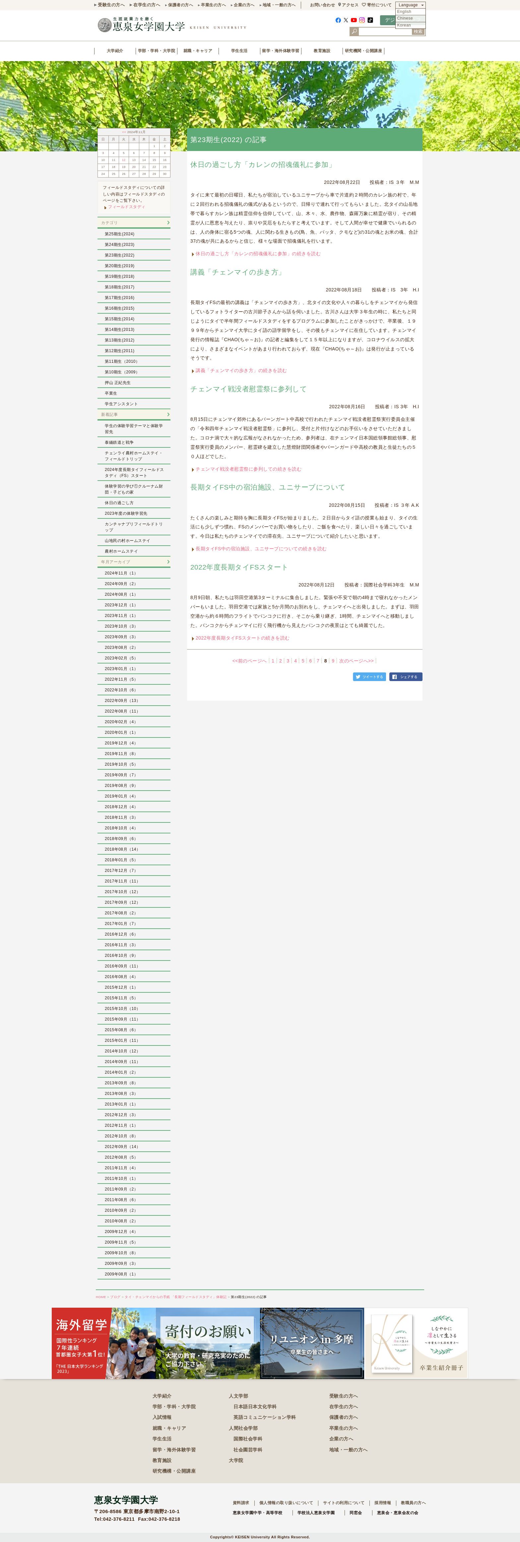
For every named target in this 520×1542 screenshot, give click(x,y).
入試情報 (162, 1417)
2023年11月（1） (121, 615)
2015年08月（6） (121, 1030)
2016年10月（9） (121, 955)
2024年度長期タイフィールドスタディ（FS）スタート (134, 472)
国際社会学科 (247, 1438)
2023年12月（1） (121, 605)
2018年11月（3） (121, 817)
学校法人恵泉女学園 (316, 1512)
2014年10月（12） (122, 1051)
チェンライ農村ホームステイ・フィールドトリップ (134, 456)
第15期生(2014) (120, 319)
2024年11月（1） (121, 573)
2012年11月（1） (121, 1125)
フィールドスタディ (127, 206)
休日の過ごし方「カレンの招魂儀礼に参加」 (263, 164)
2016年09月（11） (122, 966)
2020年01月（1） (121, 732)
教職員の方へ (413, 1503)
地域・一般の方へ (279, 5)
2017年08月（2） (121, 913)
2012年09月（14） (122, 1146)
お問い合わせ (322, 5)
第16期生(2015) (120, 308)
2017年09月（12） (122, 902)
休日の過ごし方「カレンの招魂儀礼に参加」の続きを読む (258, 253)
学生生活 (239, 50)
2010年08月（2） (121, 1221)
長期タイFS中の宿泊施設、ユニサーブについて (268, 487)
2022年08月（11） (122, 711)
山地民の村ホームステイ (128, 540)
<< (124, 132)
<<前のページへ (249, 660)
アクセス (350, 5)
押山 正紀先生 (118, 382)
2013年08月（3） (121, 1093)
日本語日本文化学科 (255, 1406)
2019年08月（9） (121, 785)
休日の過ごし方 (119, 503)
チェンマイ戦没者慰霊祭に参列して (248, 389)
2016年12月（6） (121, 934)
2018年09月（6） (121, 838)
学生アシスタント (121, 404)
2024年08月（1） (121, 594)
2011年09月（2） (121, 1189)
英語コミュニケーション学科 (264, 1417)
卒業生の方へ (213, 5)
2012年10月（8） (121, 1136)
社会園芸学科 (247, 1449)
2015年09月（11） (122, 1019)
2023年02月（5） (121, 658)
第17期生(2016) (120, 297)
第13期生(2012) (120, 340)
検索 (418, 31)
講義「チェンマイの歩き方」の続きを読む (241, 370)
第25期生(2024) (120, 234)
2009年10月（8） (121, 1253)
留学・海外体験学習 (280, 50)
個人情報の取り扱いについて (286, 1503)
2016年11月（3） (121, 945)
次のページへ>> (356, 660)
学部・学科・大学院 (156, 50)
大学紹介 (115, 50)
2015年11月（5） (121, 998)
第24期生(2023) (120, 244)
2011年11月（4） (121, 1168)
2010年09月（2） (121, 1210)
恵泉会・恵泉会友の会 (398, 1512)
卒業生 (111, 393)
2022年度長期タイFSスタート (239, 567)
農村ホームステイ (121, 551)
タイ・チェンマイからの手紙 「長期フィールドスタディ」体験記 (176, 1297)
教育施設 (322, 50)
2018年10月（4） (121, 828)
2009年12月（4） (121, 1231)
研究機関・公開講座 (363, 50)
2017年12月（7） (121, 870)
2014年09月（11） (122, 1061)
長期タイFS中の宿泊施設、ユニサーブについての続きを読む (261, 548)
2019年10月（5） (121, 764)
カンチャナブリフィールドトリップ (134, 527)
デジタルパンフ (403, 20)
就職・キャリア (198, 50)
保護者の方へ (180, 5)
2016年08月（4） (121, 976)
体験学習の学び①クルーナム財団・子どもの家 (134, 489)
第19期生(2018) (120, 276)
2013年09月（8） (121, 1083)
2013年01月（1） (121, 1104)
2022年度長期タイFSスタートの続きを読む (243, 638)
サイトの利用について (343, 1503)
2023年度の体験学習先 (126, 513)
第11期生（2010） (122, 361)
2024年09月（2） (121, 583)
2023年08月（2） (121, 647)
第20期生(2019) (120, 266)
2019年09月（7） (121, 775)
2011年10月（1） (121, 1178)
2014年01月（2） (121, 1072)
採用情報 (382, 1503)
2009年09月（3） (121, 1263)
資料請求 (241, 1503)
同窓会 (356, 1512)
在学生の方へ (146, 4)
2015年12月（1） (121, 987)
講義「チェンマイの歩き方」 (238, 272)
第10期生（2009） (122, 372)
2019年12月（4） (121, 743)
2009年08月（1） (121, 1274)
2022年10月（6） (121, 690)
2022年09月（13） (122, 700)
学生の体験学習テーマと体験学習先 (134, 429)
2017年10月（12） (122, 891)
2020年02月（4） (121, 722)
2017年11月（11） (122, 881)
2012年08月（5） (121, 1157)
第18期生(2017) (120, 287)
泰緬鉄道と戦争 (119, 442)
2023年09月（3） (121, 637)
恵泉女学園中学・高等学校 (258, 1512)
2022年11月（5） (121, 679)
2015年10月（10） (122, 1008)
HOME (101, 1297)
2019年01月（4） (121, 796)
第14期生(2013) (120, 329)
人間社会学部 (243, 1428)
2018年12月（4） (121, 807)
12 (124, 160)
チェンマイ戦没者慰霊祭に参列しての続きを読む (248, 469)
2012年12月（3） (121, 1115)
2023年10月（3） (121, 626)
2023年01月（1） (121, 668)
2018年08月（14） (122, 849)
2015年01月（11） (122, 1040)
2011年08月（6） (121, 1199)
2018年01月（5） (121, 860)
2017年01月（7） (121, 923)
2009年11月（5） (121, 1242)
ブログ (115, 1297)
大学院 (236, 1460)
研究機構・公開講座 (174, 1471)
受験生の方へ (111, 4)
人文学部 (238, 1396)
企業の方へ (244, 5)
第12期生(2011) (120, 350)
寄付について (379, 5)
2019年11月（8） (121, 753)
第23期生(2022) (120, 255)
